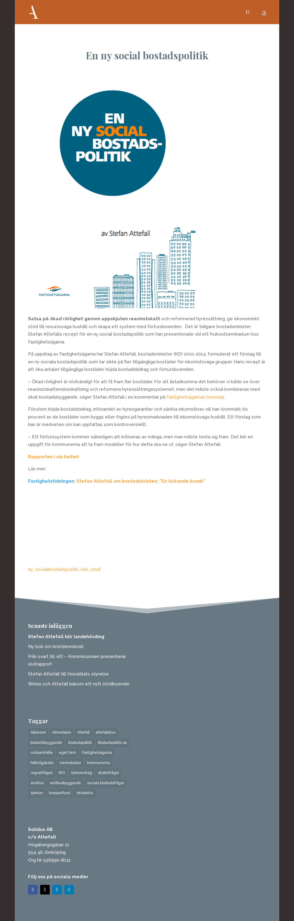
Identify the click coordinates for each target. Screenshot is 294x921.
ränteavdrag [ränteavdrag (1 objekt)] (81, 773)
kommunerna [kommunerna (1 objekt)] (98, 763)
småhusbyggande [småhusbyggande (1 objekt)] (65, 783)
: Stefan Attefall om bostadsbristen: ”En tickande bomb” (139, 481)
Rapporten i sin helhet (53, 456)
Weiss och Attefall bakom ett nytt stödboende (78, 684)
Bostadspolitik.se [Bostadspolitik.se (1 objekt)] (112, 743)
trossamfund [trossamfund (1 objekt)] (59, 793)
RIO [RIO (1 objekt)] (62, 773)
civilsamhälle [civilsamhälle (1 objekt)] (41, 752)
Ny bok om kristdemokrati (56, 646)
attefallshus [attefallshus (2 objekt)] (105, 732)
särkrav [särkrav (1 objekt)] (36, 793)
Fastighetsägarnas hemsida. (195, 397)
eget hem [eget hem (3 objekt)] (67, 752)
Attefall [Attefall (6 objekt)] (83, 732)
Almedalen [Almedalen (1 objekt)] (61, 732)
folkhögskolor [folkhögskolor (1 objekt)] (42, 763)
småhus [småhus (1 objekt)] (37, 783)
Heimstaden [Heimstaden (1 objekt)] (70, 763)
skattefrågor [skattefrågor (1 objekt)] (108, 773)
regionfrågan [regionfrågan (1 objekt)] (41, 773)
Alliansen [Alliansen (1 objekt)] (38, 732)
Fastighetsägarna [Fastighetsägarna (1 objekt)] (97, 752)
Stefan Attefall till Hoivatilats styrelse (68, 674)
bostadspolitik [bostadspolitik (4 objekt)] (80, 743)
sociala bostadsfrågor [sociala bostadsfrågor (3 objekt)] (105, 783)
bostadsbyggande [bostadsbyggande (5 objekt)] (46, 743)
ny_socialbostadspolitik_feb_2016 (64, 569)
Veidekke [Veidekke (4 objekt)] (84, 793)
